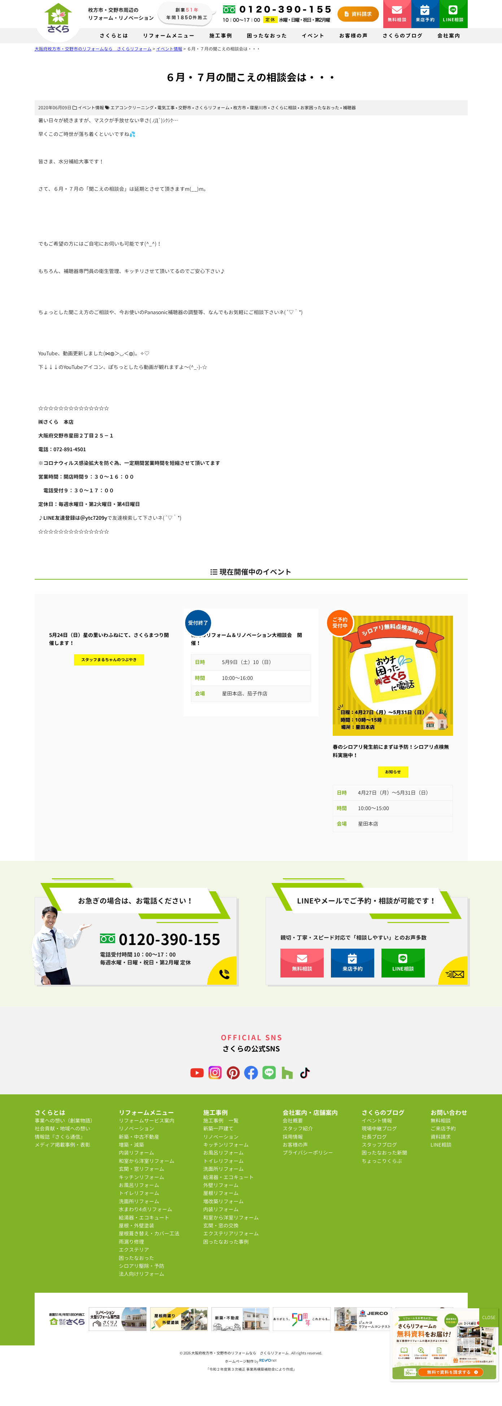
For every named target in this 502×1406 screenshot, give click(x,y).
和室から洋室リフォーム (146, 1160)
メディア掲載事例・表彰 (62, 1144)
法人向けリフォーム (141, 1273)
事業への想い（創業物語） (65, 1120)
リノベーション (136, 1128)
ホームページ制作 (239, 1361)
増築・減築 (131, 1144)
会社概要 (293, 1120)
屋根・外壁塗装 (136, 1225)
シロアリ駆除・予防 (141, 1265)
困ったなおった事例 (226, 1241)
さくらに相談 (284, 108)
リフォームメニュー (169, 35)
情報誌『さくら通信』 (60, 1136)
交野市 (184, 108)
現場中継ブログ (379, 1128)
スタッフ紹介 (298, 1128)
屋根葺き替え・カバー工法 (149, 1233)
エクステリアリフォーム (231, 1233)
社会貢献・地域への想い (62, 1128)
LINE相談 (453, 14)
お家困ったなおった (319, 108)
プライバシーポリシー (308, 1152)
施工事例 (220, 35)
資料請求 (358, 13)
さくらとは (114, 35)
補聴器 (349, 108)
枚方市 (239, 108)
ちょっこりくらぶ (382, 1160)
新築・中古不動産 (139, 1136)
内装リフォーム (136, 1152)
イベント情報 (91, 108)
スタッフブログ (379, 1144)
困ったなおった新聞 (384, 1152)
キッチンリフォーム (141, 1177)
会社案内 (448, 35)
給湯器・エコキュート (144, 1217)
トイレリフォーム (139, 1193)
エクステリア (134, 1249)
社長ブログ (374, 1136)
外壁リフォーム (221, 1185)
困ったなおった (267, 35)
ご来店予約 (443, 1128)
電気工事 (166, 108)
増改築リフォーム (223, 1201)
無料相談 (397, 14)
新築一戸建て (218, 1128)
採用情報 (293, 1136)
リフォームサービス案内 (146, 1120)
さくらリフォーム (212, 108)
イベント (313, 35)
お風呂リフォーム (139, 1185)
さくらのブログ (403, 35)
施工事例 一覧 (221, 1120)
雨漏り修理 (131, 1241)
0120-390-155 (170, 938)
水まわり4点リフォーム (145, 1209)
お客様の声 (353, 35)
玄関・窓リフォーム (141, 1168)
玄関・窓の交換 (221, 1225)
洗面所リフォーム (139, 1201)
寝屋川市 (258, 108)
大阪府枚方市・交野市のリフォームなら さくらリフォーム (240, 1353)
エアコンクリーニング (132, 108)
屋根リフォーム (221, 1193)
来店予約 (425, 14)
